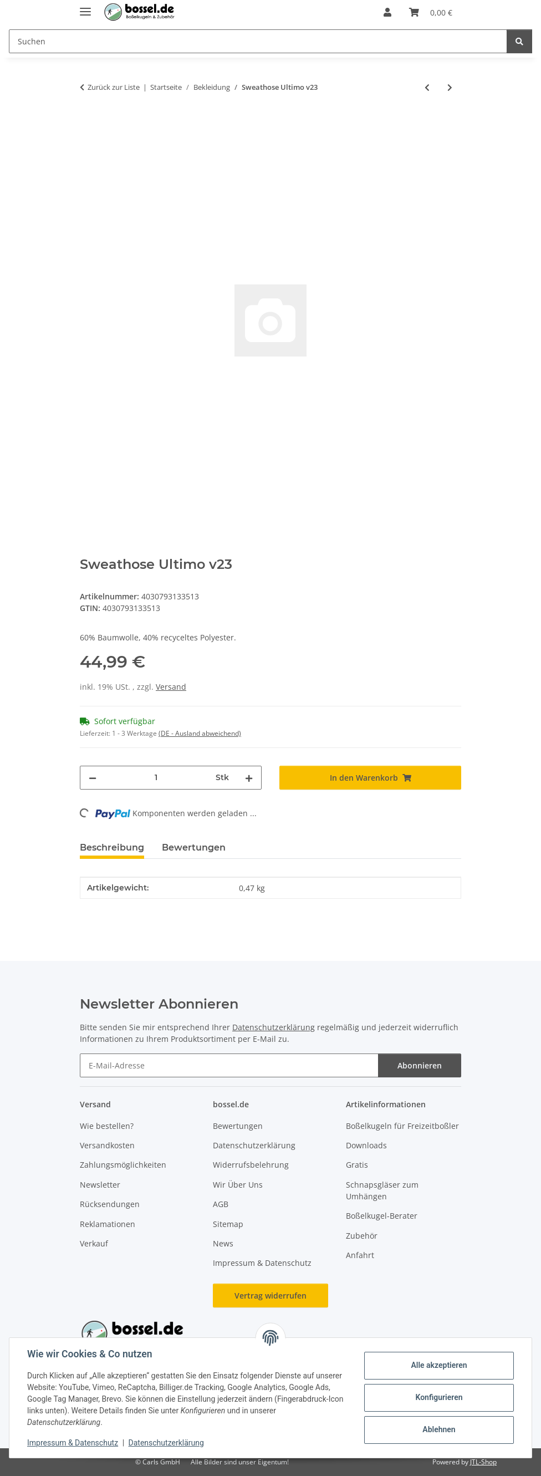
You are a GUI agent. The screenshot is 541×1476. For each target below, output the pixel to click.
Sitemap (228, 1224)
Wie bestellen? (107, 1126)
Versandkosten (107, 1145)
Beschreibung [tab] (112, 847)
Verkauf (94, 1243)
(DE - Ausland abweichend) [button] (200, 733)
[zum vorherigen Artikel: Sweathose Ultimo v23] (427, 87)
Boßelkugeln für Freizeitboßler (402, 1126)
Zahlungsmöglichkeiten (123, 1164)
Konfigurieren (438, 1397)
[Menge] (156, 777)
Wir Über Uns (238, 1184)
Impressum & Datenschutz (72, 1442)
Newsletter (100, 1184)
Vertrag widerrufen (270, 1295)
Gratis (357, 1164)
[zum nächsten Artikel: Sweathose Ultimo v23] (449, 87)
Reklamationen (107, 1224)
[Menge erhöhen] (249, 777)
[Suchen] (519, 41)
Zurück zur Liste (114, 87)
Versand (171, 686)
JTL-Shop (483, 1462)
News (223, 1243)
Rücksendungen (110, 1204)
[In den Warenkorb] (89, 124)
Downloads (366, 1145)
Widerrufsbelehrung (251, 1164)
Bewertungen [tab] (194, 847)
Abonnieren (419, 1065)
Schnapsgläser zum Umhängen (382, 1190)
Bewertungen (238, 1126)
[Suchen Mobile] (258, 41)
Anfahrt (360, 1255)
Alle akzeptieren (439, 1365)
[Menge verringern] (92, 777)
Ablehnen (438, 1429)
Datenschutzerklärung (166, 1442)
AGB (220, 1204)
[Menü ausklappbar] (85, 7)
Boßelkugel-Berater (381, 1215)
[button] (387, 12)
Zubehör (361, 1235)
